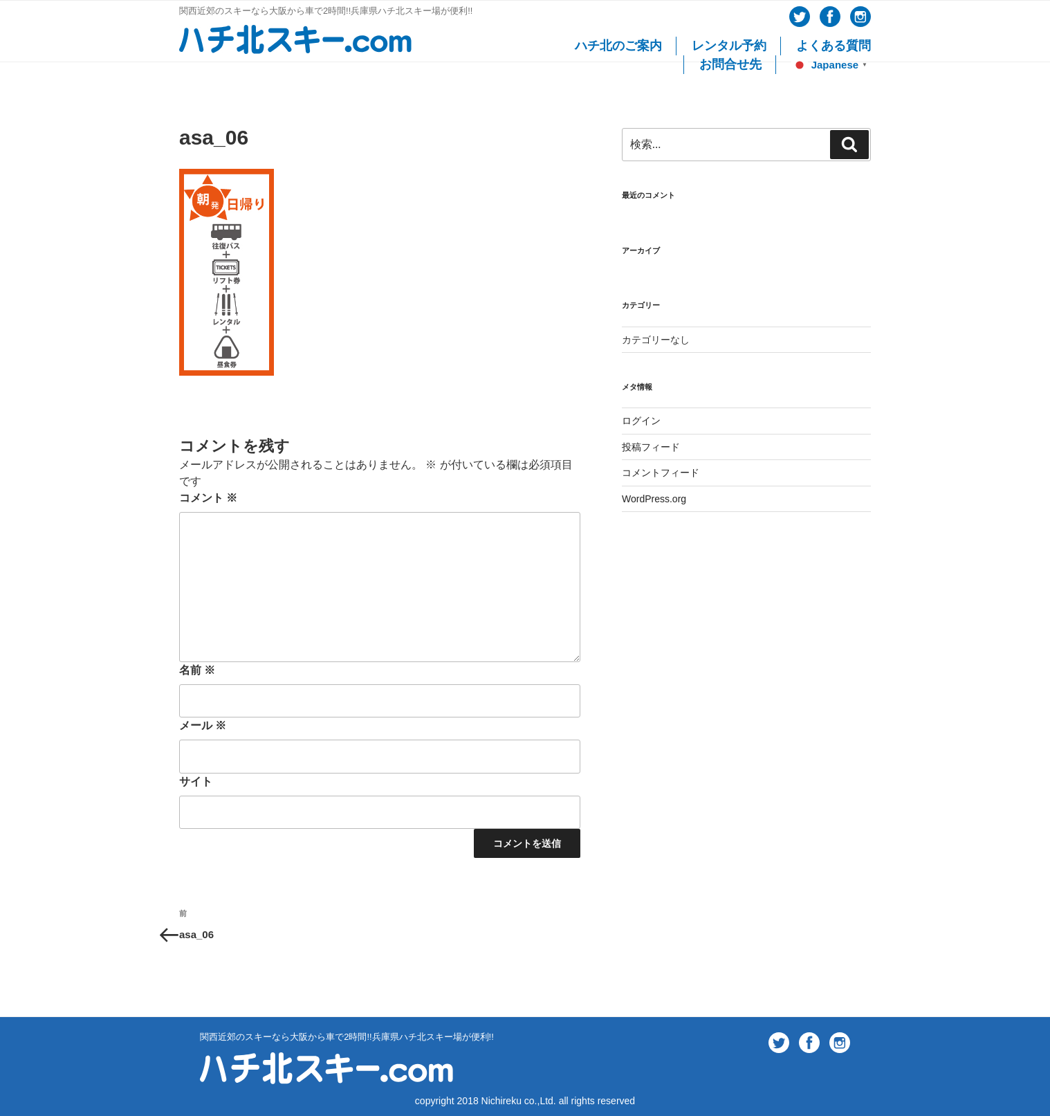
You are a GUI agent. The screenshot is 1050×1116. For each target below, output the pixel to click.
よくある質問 (833, 46)
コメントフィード (660, 472)
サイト (195, 781)
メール (202, 725)
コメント (208, 498)
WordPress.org (654, 498)
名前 (197, 670)
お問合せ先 (730, 64)
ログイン (641, 420)
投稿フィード (651, 446)
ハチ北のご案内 (618, 46)
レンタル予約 (729, 46)
